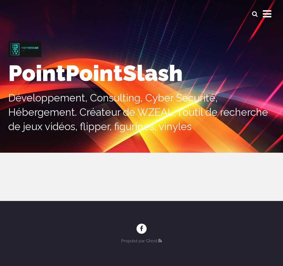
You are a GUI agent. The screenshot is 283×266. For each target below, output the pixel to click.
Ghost (152, 240)
